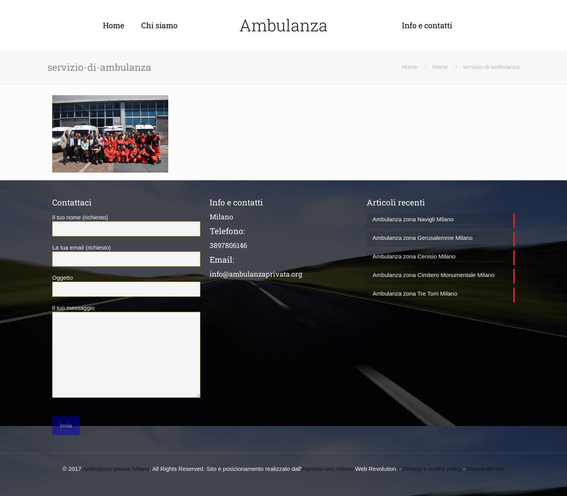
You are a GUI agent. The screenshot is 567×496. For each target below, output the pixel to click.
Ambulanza (283, 25)
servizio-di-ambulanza (491, 66)
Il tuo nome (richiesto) (126, 225)
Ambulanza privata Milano (116, 468)
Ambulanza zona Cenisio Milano (413, 256)
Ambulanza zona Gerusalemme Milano (422, 237)
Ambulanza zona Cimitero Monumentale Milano (433, 275)
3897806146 (228, 245)
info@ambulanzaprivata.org (256, 274)
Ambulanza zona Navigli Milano (412, 219)
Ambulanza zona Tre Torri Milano (414, 293)
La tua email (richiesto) (126, 255)
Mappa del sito (486, 468)
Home (409, 66)
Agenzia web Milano (328, 468)
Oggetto (126, 285)
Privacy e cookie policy (432, 468)
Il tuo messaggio (126, 351)
